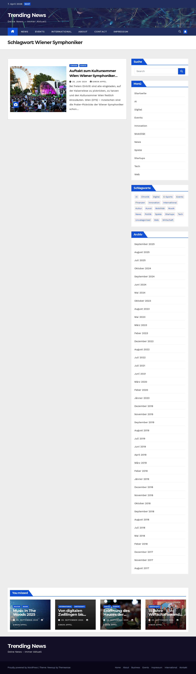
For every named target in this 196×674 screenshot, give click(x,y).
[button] (180, 31)
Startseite (140, 93)
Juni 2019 (140, 446)
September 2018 (144, 511)
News (24, 31)
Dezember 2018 (143, 487)
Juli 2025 (140, 260)
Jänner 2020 (142, 398)
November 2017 (143, 560)
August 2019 (141, 430)
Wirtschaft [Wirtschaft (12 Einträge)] (167, 220)
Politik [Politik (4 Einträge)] (148, 214)
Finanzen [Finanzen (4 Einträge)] (140, 202)
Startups (139, 158)
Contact (100, 31)
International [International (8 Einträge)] (170, 202)
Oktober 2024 (142, 268)
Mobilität (139, 133)
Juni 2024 (140, 284)
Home (118, 667)
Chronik (73, 65)
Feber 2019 (141, 470)
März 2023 (140, 325)
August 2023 (142, 308)
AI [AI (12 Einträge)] (137, 197)
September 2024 (144, 276)
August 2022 (142, 349)
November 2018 (143, 495)
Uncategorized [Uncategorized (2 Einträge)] (143, 220)
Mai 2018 (139, 535)
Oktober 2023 (142, 300)
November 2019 (143, 414)
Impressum (121, 31)
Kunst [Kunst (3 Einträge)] (149, 208)
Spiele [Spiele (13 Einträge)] (158, 214)
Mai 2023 (139, 317)
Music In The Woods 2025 (24, 612)
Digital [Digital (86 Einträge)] (156, 197)
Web (137, 174)
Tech (137, 166)
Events (40, 31)
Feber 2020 (141, 389)
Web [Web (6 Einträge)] (156, 220)
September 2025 (144, 244)
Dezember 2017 (143, 551)
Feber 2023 (141, 333)
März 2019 (140, 462)
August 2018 (141, 519)
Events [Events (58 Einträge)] (179, 197)
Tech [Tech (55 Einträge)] (180, 214)
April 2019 (140, 454)
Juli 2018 (139, 527)
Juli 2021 (139, 365)
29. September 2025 (27, 620)
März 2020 (140, 381)
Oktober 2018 (142, 503)
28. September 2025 (117, 620)
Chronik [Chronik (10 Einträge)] (145, 197)
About (83, 31)
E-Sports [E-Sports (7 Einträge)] (168, 197)
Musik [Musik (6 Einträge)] (171, 208)
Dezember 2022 (144, 341)
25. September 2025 (163, 620)
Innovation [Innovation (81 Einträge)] (154, 202)
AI (135, 101)
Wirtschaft (79, 606)
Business (135, 667)
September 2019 (144, 422)
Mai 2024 (139, 292)
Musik (25, 606)
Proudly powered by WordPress (23, 667)
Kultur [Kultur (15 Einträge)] (139, 208)
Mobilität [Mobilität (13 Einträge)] (160, 208)
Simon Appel (98, 82)
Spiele (138, 150)
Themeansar (64, 667)
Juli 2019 (139, 438)
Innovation (140, 125)
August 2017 (141, 568)
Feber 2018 (141, 543)
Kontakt (183, 667)
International (61, 31)
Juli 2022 (140, 357)
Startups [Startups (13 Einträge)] (169, 214)
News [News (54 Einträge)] (138, 214)
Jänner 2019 (141, 479)
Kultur (17, 606)
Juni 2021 (140, 373)
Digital (138, 109)
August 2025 (142, 252)
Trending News (27, 15)
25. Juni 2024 (80, 82)
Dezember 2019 (143, 406)
